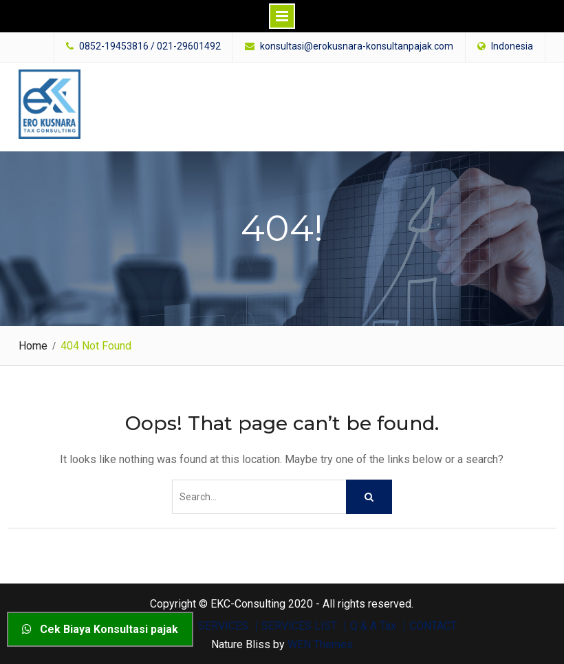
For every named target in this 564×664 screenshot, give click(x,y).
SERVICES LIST (299, 626)
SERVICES (223, 626)
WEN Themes (320, 644)
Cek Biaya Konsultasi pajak (100, 629)
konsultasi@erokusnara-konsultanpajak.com (356, 46)
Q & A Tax (373, 626)
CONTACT (433, 626)
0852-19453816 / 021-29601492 (150, 46)
